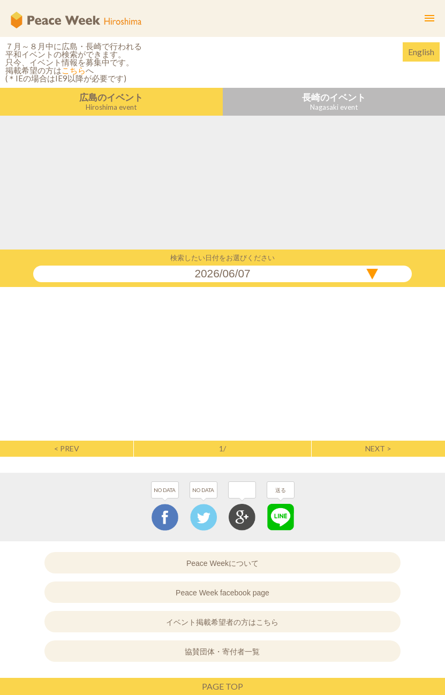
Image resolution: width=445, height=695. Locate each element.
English (421, 52)
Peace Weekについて (222, 563)
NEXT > (378, 448)
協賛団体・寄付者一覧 (222, 651)
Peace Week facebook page (222, 592)
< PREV (66, 448)
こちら (74, 70)
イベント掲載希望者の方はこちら (222, 622)
